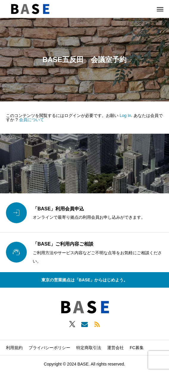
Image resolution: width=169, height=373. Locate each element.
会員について (31, 119)
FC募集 (137, 347)
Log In (125, 115)
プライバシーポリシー (49, 347)
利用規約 (14, 347)
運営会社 (115, 347)
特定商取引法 (88, 347)
